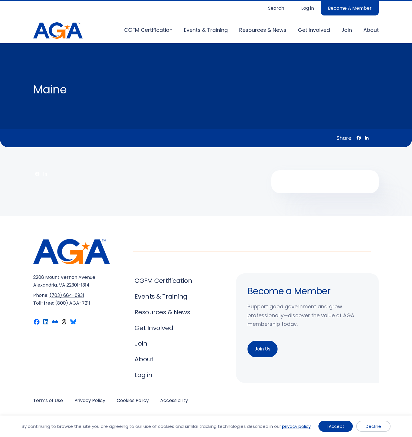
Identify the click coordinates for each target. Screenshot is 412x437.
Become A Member (350, 8)
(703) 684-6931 (66, 295)
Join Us (262, 349)
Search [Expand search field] (276, 8)
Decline (373, 426)
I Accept (335, 426)
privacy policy (296, 426)
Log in (307, 8)
